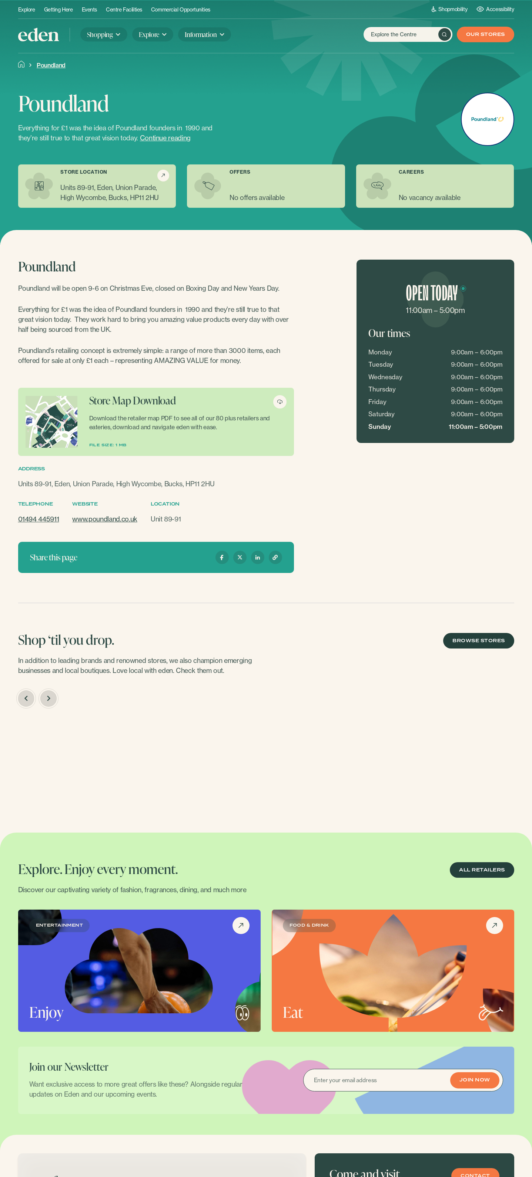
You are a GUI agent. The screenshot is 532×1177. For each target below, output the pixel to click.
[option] (76, 766)
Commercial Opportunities (180, 9)
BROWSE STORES (478, 640)
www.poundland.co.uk (104, 519)
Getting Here (58, 9)
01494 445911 (38, 519)
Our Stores (485, 34)
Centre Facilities (124, 9)
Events (89, 9)
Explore (26, 9)
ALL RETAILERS (482, 870)
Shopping (100, 34)
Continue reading (165, 138)
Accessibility (495, 9)
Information (201, 34)
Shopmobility (450, 9)
